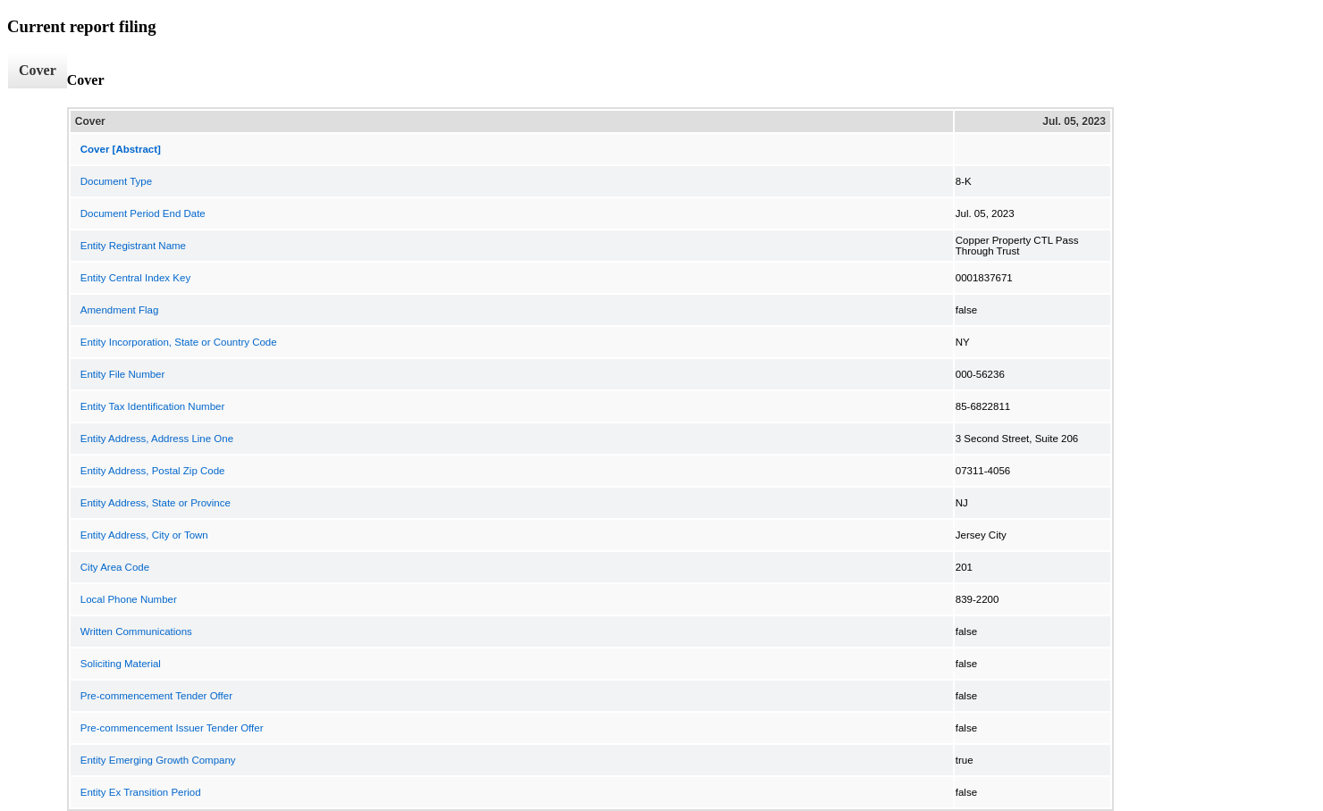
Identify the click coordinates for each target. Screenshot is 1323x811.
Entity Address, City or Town (144, 535)
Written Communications (136, 631)
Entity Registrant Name (133, 245)
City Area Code (114, 567)
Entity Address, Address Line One (156, 438)
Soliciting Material (120, 663)
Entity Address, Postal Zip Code (152, 470)
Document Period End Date (143, 213)
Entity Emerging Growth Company (158, 760)
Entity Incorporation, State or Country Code (178, 342)
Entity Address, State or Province (155, 502)
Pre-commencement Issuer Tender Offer (172, 728)
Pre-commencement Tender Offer (156, 695)
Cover (37, 70)
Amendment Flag (119, 310)
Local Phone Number (128, 599)
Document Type (116, 181)
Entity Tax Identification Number (152, 406)
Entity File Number (122, 374)
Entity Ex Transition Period (140, 792)
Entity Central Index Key (135, 277)
